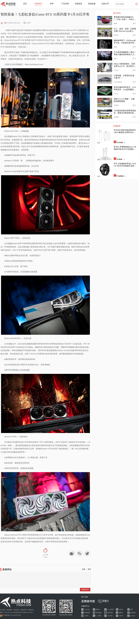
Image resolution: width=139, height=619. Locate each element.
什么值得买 (110, 609)
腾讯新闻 (110, 612)
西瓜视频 (98, 612)
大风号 (86, 616)
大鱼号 (121, 616)
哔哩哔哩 (87, 612)
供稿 (4, 23)
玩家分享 (105, 4)
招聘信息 (31, 610)
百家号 (121, 609)
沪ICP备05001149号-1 (26, 612)
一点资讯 (98, 616)
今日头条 (87, 609)
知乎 (131, 609)
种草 (52, 4)
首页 (25, 4)
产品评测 (65, 4)
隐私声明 (24, 610)
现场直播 (91, 4)
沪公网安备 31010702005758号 (10, 615)
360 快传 (109, 616)
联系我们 (10, 610)
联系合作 (17, 610)
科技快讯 (38, 4)
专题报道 (78, 4)
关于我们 (3, 610)
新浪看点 (133, 612)
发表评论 (85, 590)
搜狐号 (121, 612)
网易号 (98, 609)
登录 (89, 569)
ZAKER (132, 616)
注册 (83, 569)
